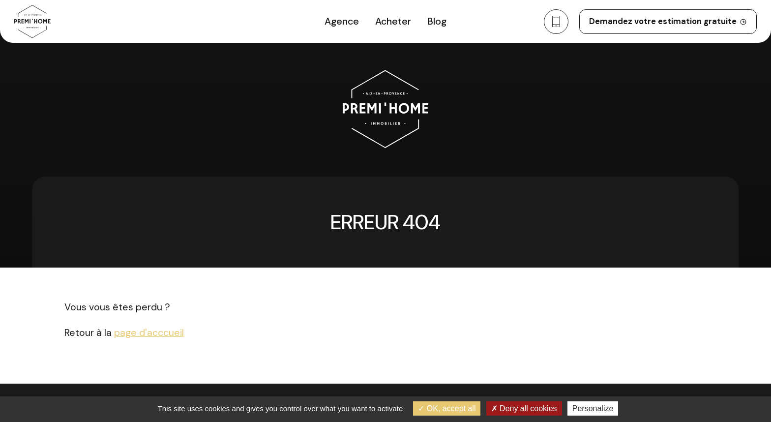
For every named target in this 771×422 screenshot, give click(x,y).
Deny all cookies (524, 408)
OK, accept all (446, 408)
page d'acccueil (149, 333)
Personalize (593, 408)
